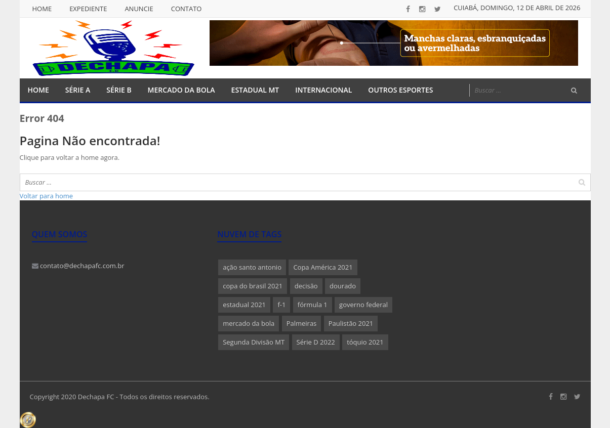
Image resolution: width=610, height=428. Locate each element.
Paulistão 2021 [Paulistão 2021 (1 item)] (351, 323)
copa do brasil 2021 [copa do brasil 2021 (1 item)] (252, 285)
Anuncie (139, 8)
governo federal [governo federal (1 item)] (363, 304)
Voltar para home (46, 195)
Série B (118, 90)
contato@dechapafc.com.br (78, 265)
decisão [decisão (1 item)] (306, 285)
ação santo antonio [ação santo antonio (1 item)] (252, 267)
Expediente (88, 8)
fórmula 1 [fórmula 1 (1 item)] (313, 304)
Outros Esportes (400, 90)
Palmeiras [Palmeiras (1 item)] (302, 323)
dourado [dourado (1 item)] (343, 285)
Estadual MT (255, 90)
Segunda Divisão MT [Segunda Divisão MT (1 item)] (253, 342)
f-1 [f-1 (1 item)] (281, 304)
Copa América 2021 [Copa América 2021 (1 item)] (322, 267)
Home (42, 8)
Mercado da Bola (181, 90)
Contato (186, 8)
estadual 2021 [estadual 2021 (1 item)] (244, 304)
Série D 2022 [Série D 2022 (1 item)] (316, 342)
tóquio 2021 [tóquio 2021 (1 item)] (365, 342)
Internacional (323, 90)
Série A (77, 90)
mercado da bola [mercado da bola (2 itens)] (248, 323)
